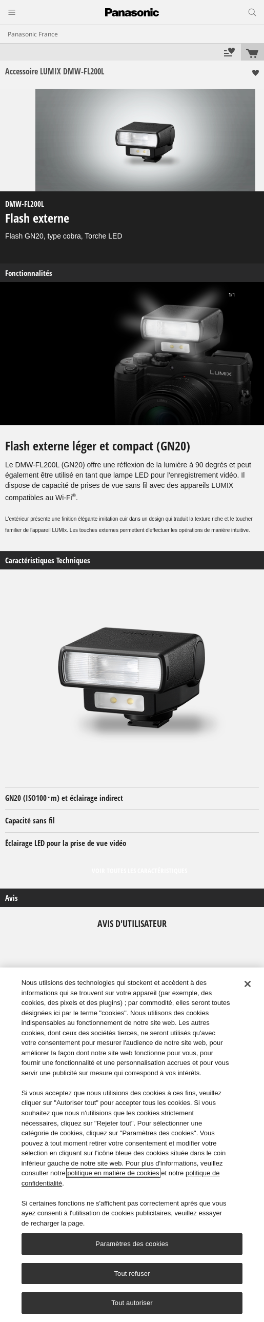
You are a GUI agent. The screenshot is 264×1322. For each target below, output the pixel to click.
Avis (11, 898)
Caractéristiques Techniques (47, 560)
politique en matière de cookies (113, 1173)
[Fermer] (247, 984)
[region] (132, 1145)
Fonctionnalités (28, 273)
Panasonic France (33, 34)
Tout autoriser (132, 1303)
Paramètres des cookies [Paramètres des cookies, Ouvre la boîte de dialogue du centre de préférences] (131, 1244)
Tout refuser (132, 1273)
